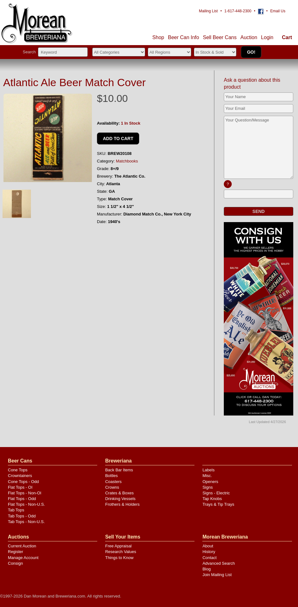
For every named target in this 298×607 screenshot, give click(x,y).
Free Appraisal (118, 546)
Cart (287, 37)
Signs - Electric (216, 493)
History (208, 551)
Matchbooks (127, 161)
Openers (210, 481)
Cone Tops (17, 470)
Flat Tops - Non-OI (24, 493)
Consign (15, 563)
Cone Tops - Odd (23, 481)
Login (267, 37)
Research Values (120, 551)
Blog (206, 569)
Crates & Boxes (119, 493)
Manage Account (23, 557)
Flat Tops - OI (20, 487)
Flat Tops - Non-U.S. (26, 504)
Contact (209, 557)
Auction (248, 37)
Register (15, 551)
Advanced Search (218, 563)
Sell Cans (220, 37)
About (207, 546)
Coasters (113, 481)
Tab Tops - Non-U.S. (26, 521)
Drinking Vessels (120, 498)
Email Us (277, 11)
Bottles (111, 475)
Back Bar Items (119, 470)
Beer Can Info (183, 37)
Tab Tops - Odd (22, 516)
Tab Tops (16, 510)
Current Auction (22, 546)
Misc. (207, 475)
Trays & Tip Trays (218, 504)
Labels (208, 470)
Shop (158, 37)
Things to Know (119, 557)
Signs (207, 487)
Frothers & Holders (122, 504)
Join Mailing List (217, 574)
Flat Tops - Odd (22, 498)
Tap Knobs (212, 498)
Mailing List (208, 11)
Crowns (112, 487)
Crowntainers (20, 475)
